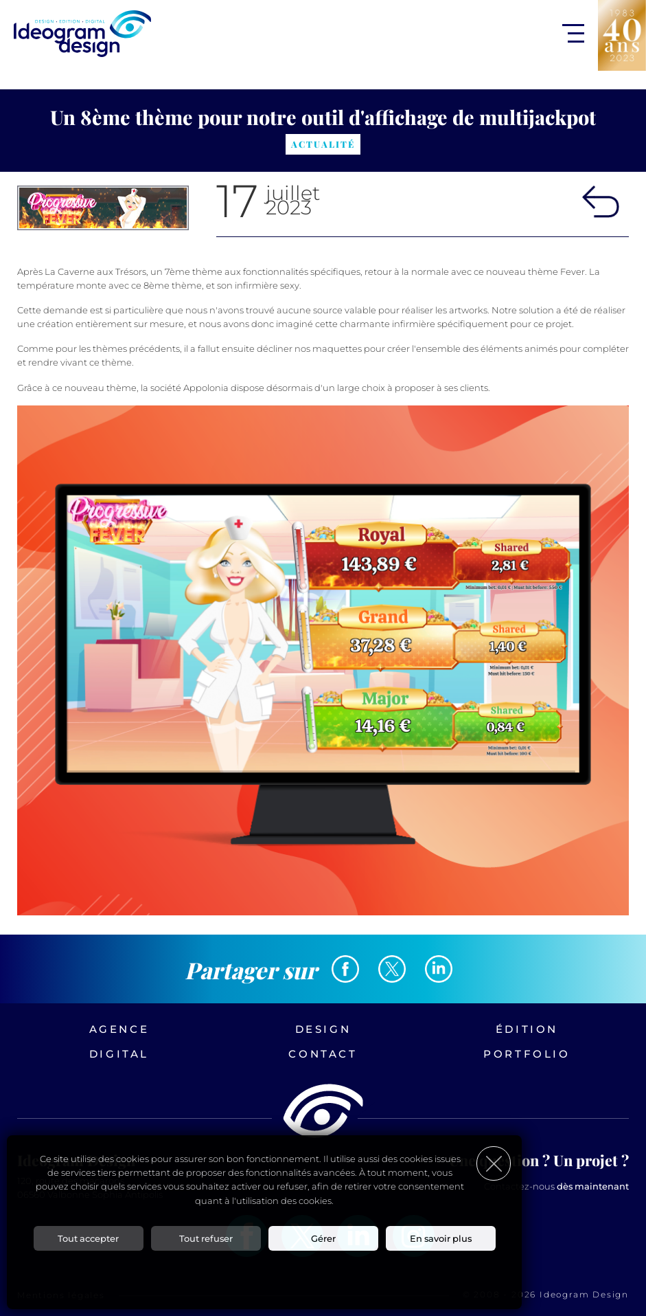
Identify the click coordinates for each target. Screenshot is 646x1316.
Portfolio (526, 1053)
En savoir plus (441, 1239)
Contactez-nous (556, 1186)
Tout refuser (206, 1239)
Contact (322, 1053)
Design (323, 1029)
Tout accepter (88, 1239)
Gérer (323, 1239)
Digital (119, 1053)
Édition (527, 1029)
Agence (119, 1029)
